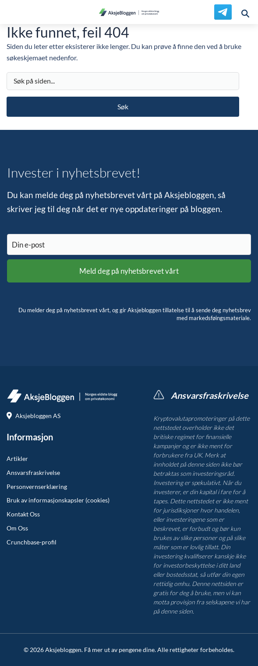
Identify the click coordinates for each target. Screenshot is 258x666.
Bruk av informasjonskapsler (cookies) (58, 500)
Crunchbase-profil (32, 542)
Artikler (17, 458)
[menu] (12, 12)
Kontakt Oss (23, 514)
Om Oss (17, 528)
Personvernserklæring (37, 486)
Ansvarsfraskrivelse (33, 472)
